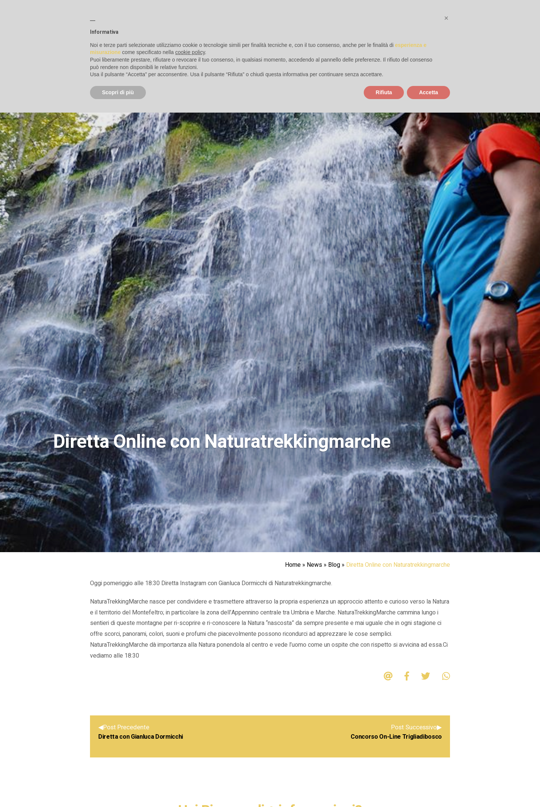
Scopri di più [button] (118, 92)
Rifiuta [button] (384, 92)
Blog (334, 564)
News (314, 564)
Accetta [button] (428, 92)
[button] (446, 18)
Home (293, 564)
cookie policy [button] (190, 52)
